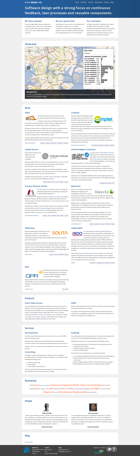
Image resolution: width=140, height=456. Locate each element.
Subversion (54, 143)
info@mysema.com (64, 449)
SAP (67, 289)
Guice (108, 388)
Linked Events (31, 149)
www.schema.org (38, 317)
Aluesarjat (100, 159)
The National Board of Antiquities (46, 189)
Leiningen (95, 388)
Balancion (76, 186)
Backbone (107, 145)
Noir (53, 182)
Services (90, 2)
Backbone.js (67, 391)
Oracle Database (84, 389)
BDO (97, 231)
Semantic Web (91, 392)
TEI (87, 308)
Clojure (66, 182)
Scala (76, 389)
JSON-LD (51, 177)
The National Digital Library (47, 208)
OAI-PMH (53, 215)
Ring (75, 391)
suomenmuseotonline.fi (32, 215)
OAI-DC (45, 215)
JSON (44, 177)
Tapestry (66, 143)
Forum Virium (41, 162)
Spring (61, 215)
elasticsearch (35, 388)
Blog (111, 2)
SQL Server (92, 262)
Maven (64, 388)
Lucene (51, 201)
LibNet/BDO (76, 228)
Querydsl (47, 143)
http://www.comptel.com (78, 145)
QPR (27, 267)
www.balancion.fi (76, 224)
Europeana (37, 212)
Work (77, 2)
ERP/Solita (30, 228)
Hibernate (60, 143)
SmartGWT (95, 145)
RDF (113, 183)
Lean (37, 384)
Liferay (55, 392)
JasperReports (100, 262)
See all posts (28, 442)
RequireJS (101, 145)
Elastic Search (47, 182)
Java (64, 289)
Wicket (47, 385)
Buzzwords (98, 2)
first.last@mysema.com (65, 451)
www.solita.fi (28, 254)
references (33, 346)
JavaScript (92, 384)
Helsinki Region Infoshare (83, 149)
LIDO (49, 215)
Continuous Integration (61, 384)
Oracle (51, 254)
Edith (27, 112)
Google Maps (103, 183)
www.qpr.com (29, 289)
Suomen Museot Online (36, 186)
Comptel (75, 112)
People (106, 2)
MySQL (42, 143)
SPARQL (70, 388)
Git (58, 391)
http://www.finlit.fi (30, 143)
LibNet (108, 235)
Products (83, 2)
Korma (57, 182)
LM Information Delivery (91, 253)
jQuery (112, 145)
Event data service (34, 303)
